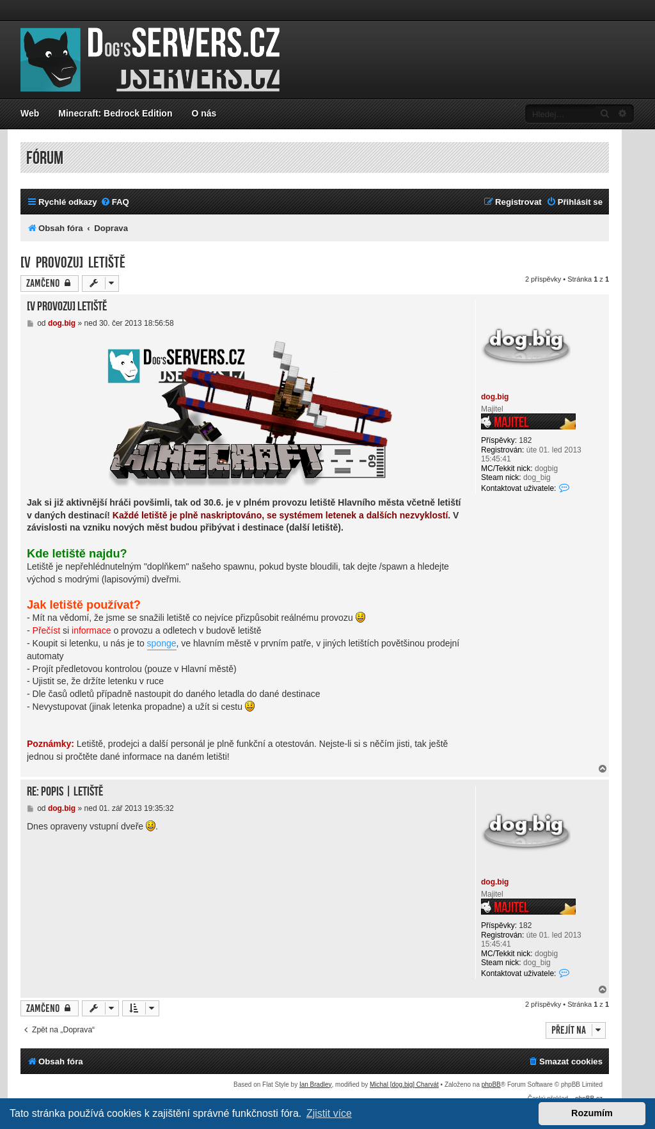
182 (525, 440)
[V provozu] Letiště (72, 262)
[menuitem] (114, 202)
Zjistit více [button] (329, 1113)
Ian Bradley (315, 1084)
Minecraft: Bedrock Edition (115, 113)
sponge (162, 643)
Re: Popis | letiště (65, 791)
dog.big (495, 396)
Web (29, 113)
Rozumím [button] (592, 1113)
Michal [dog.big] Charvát (404, 1084)
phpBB (491, 1084)
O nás (203, 113)
